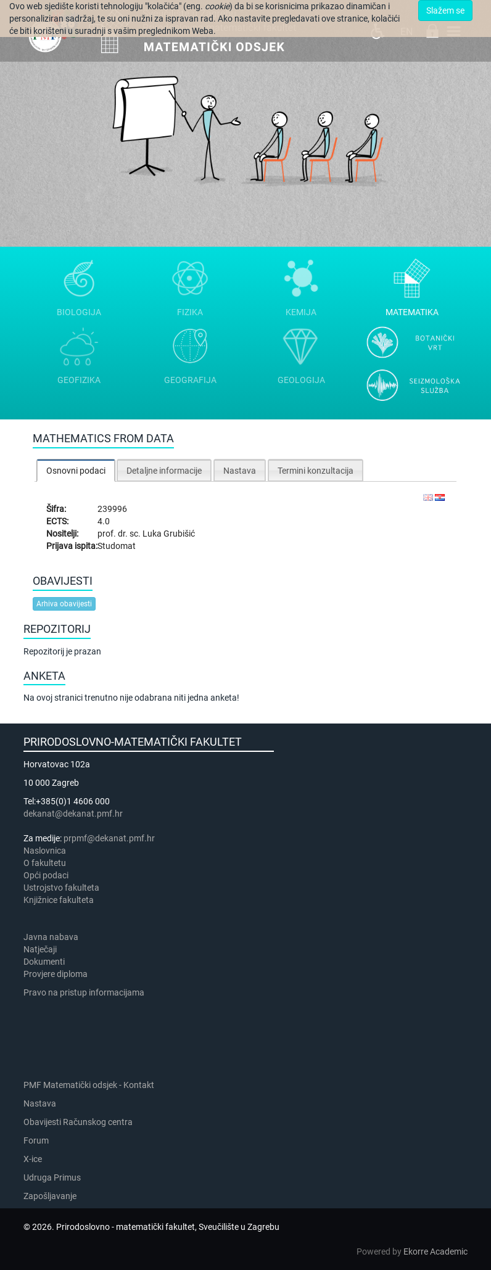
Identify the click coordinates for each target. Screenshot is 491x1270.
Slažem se (445, 10)
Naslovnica (44, 851)
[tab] (75, 470)
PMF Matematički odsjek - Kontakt (88, 1085)
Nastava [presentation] (239, 471)
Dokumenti (44, 962)
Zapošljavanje (49, 1196)
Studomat (116, 546)
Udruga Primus (52, 1177)
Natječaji (40, 949)
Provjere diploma (55, 974)
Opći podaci (45, 875)
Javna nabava (50, 937)
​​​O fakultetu (44, 863)
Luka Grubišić (168, 533)
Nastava (39, 1103)
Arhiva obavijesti (64, 604)
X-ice (32, 1159)
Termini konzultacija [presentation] (315, 471)
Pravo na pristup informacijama (85, 992)
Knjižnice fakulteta (58, 900)
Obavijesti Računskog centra (78, 1122)
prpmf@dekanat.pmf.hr (109, 838)
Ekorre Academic (435, 1251)
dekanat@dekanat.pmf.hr (73, 813)
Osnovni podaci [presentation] (75, 471)
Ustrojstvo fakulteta (61, 888)
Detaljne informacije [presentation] (164, 471)
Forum (36, 1140)
